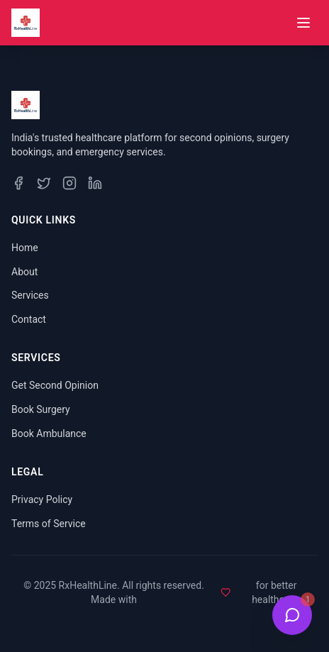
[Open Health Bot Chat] (292, 615)
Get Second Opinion (55, 385)
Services (30, 295)
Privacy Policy (41, 499)
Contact (28, 319)
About (24, 271)
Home (24, 247)
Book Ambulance (49, 433)
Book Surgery (40, 409)
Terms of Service (48, 523)
